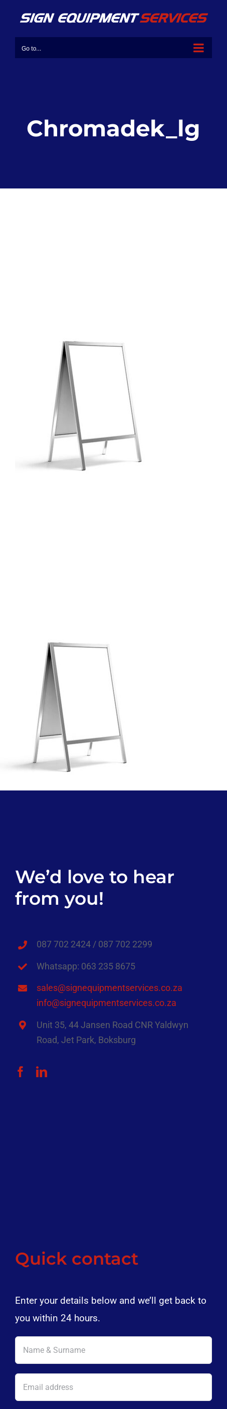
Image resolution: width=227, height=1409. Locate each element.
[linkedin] (41, 1071)
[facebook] (20, 1071)
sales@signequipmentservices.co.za (109, 987)
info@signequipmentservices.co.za (106, 1002)
